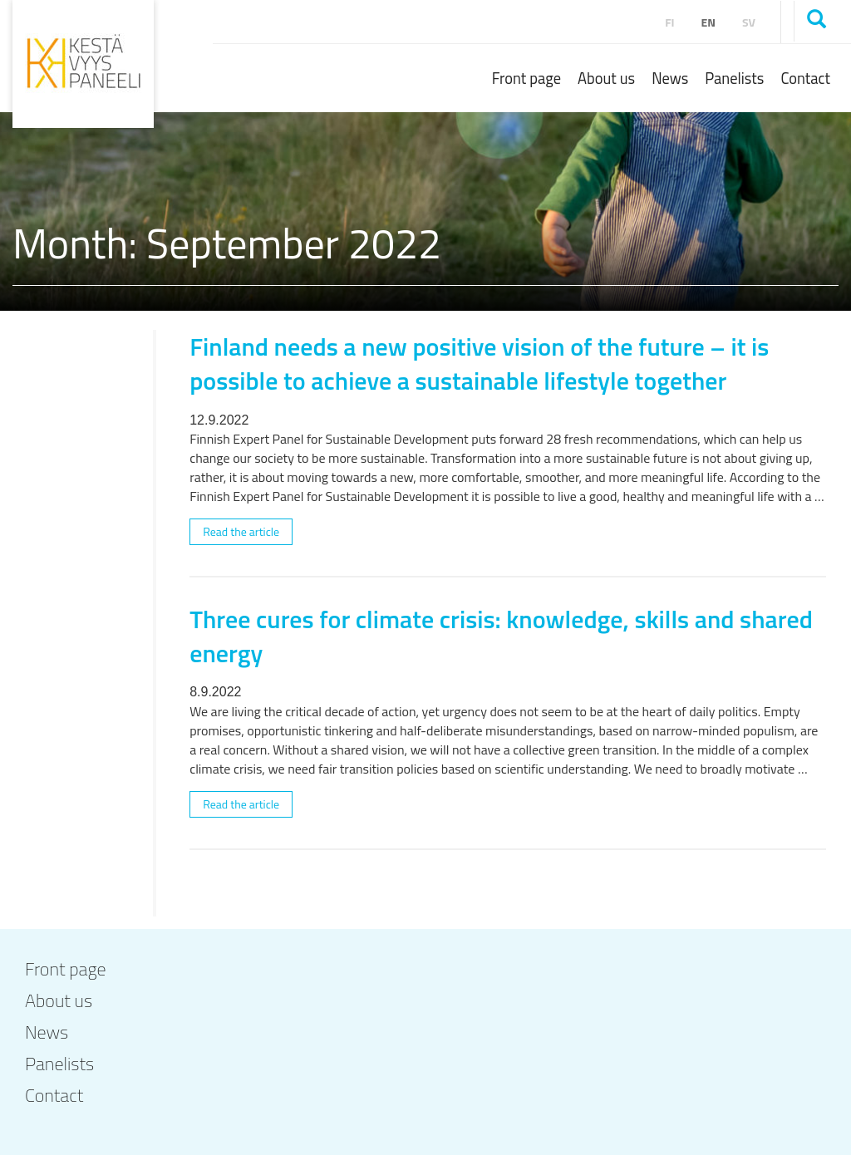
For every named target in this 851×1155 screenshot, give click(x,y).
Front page (526, 78)
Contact (805, 78)
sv (748, 22)
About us (606, 78)
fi (669, 22)
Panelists (734, 78)
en (708, 22)
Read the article (241, 531)
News (670, 78)
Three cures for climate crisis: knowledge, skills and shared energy (501, 636)
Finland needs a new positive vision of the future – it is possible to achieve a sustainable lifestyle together (479, 363)
